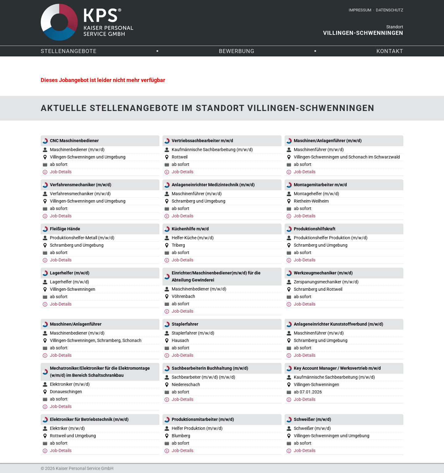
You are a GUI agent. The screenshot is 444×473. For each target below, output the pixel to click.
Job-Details (61, 171)
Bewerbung (236, 51)
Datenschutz (389, 10)
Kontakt (389, 51)
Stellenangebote (69, 51)
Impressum (360, 10)
